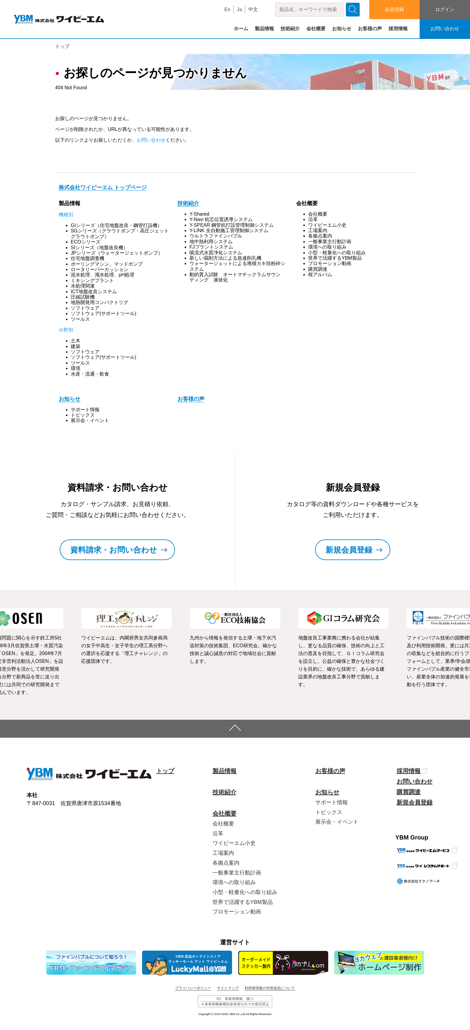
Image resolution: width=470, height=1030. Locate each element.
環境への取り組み (327, 246)
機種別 (66, 214)
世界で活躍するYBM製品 (335, 258)
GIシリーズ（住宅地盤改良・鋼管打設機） (116, 225)
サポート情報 (85, 409)
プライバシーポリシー (193, 988)
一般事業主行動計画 (329, 241)
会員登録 (394, 9)
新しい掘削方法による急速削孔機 (225, 258)
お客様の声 (370, 28)
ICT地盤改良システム (94, 291)
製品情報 (264, 28)
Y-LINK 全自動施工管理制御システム (228, 230)
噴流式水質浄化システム (215, 252)
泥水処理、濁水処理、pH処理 (102, 274)
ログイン (444, 9)
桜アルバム (320, 274)
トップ (62, 46)
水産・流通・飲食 (90, 373)
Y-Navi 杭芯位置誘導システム (221, 219)
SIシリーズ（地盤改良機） (99, 247)
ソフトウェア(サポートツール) (103, 313)
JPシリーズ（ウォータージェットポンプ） (117, 252)
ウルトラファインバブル (215, 235)
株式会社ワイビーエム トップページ (103, 187)
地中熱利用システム (211, 241)
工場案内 (317, 230)
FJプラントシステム (211, 246)
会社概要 (316, 28)
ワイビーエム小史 (327, 225)
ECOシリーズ (85, 241)
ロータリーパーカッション (99, 269)
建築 (75, 346)
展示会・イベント (90, 420)
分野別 (66, 329)
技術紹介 (290, 28)
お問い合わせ (444, 28)
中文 (253, 9)
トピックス (83, 415)
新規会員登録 (415, 802)
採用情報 (398, 28)
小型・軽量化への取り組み (337, 252)
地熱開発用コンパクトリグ (99, 302)
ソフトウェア (85, 308)
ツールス (80, 319)
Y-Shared (199, 214)
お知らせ (341, 28)
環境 (75, 368)
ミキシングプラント (92, 280)
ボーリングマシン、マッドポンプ (107, 264)
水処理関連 (83, 285)
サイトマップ (228, 988)
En (227, 9)
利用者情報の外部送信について (270, 988)
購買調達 (317, 269)
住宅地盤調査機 (87, 258)
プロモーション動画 (329, 263)
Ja (239, 9)
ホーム (241, 28)
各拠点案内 (320, 235)
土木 (75, 340)
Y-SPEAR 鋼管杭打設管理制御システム (231, 225)
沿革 (313, 219)
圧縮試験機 (83, 297)
